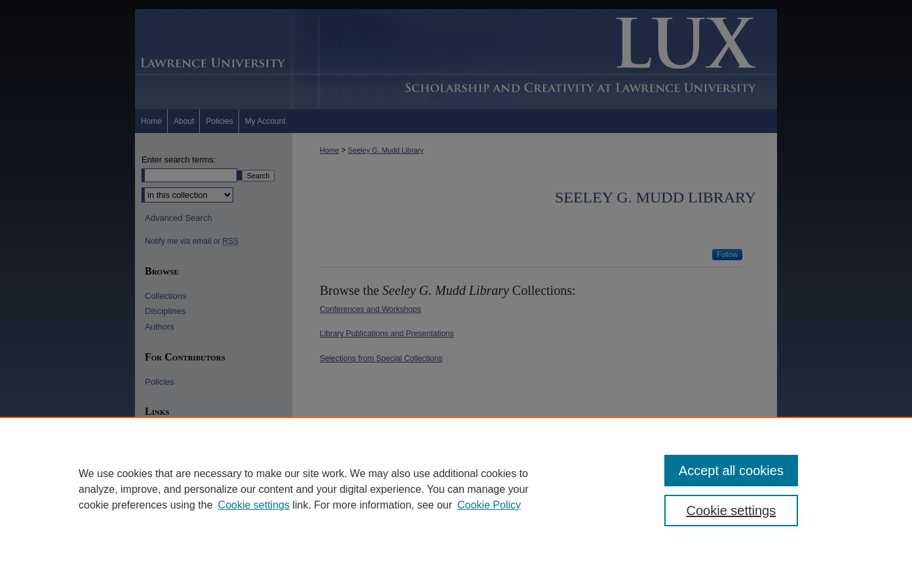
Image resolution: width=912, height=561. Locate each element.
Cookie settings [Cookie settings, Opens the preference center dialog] (731, 510)
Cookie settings (254, 505)
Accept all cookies (731, 470)
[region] (456, 489)
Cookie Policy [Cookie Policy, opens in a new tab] (489, 505)
